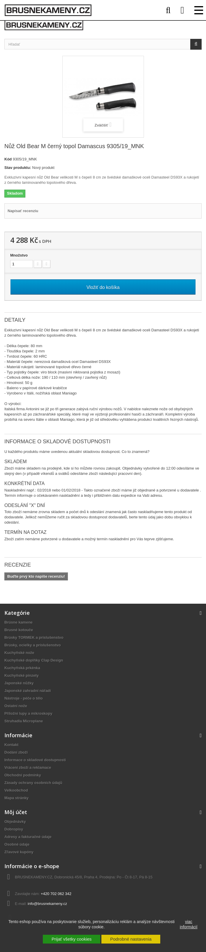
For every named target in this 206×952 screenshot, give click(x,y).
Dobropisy (13, 829)
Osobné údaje (16, 844)
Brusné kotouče (18, 630)
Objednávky (15, 821)
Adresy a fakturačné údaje (28, 837)
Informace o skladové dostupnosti (35, 760)
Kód (8, 159)
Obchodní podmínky (22, 775)
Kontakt (11, 744)
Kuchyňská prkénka (22, 668)
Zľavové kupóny (19, 852)
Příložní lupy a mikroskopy (28, 713)
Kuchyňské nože (19, 652)
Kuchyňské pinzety (21, 675)
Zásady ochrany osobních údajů (33, 782)
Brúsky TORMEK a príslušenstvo (34, 637)
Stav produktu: (17, 167)
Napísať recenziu (23, 211)
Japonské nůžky (19, 683)
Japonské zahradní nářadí (27, 690)
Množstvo (19, 255)
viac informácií (189, 924)
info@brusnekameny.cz (47, 903)
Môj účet (15, 812)
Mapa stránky (16, 798)
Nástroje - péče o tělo (23, 698)
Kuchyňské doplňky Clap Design (33, 660)
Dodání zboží (16, 752)
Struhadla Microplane (23, 721)
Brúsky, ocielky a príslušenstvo (32, 645)
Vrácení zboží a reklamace (27, 767)
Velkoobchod (16, 790)
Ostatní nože (15, 706)
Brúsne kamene (18, 622)
